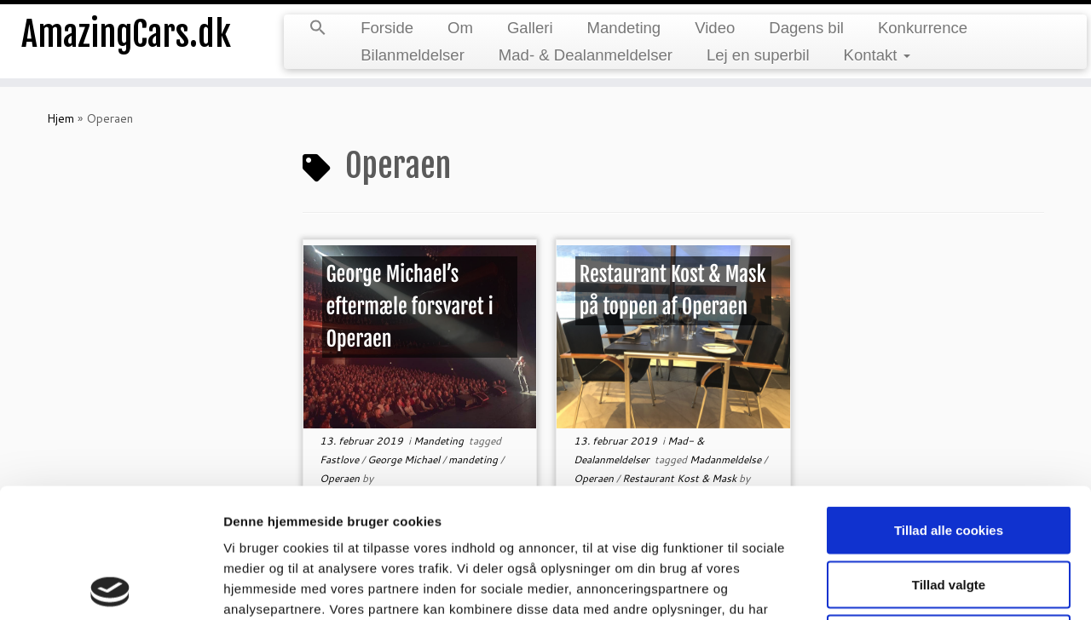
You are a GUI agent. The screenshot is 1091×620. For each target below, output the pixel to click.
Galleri (530, 28)
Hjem (60, 118)
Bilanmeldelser (413, 55)
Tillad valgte (948, 455)
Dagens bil (806, 28)
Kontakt (877, 55)
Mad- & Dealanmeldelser (585, 55)
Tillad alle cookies (948, 400)
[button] (317, 28)
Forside (387, 28)
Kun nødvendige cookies (949, 509)
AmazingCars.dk (126, 34)
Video (715, 28)
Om (460, 28)
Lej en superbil (758, 55)
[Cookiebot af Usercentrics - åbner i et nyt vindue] (110, 587)
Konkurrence (922, 28)
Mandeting (624, 28)
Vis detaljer (886, 586)
